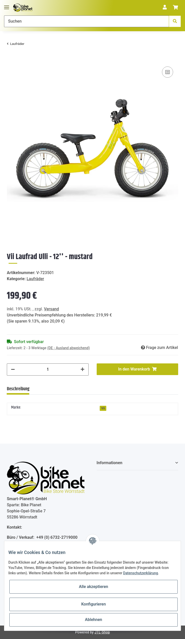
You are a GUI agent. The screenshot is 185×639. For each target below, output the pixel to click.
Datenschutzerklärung (140, 573)
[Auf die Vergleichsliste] (167, 72)
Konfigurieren (93, 604)
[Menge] (47, 369)
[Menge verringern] (13, 369)
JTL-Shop (102, 632)
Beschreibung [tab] (18, 389)
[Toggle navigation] (6, 5)
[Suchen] (86, 21)
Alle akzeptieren (93, 586)
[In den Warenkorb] (11, 57)
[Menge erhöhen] (82, 369)
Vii (103, 408)
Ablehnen (93, 619)
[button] (165, 7)
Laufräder (35, 278)
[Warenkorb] (175, 7)
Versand (51, 309)
